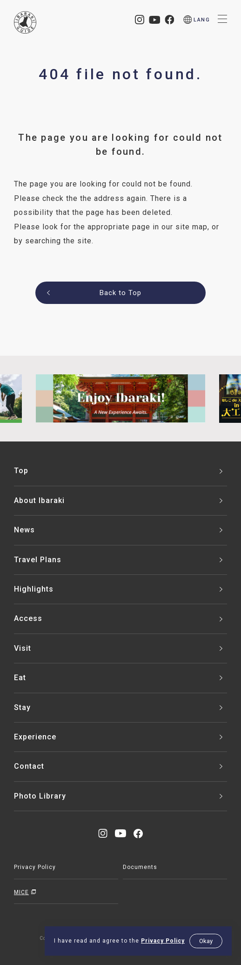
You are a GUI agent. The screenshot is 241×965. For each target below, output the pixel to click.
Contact (29, 766)
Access (28, 618)
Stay (22, 707)
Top (21, 470)
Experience (35, 736)
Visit (22, 648)
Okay (206, 940)
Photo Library (40, 796)
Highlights (34, 589)
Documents (140, 867)
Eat (20, 677)
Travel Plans (37, 559)
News (24, 529)
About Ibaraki (39, 500)
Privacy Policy (163, 940)
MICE (21, 892)
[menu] (196, 20)
